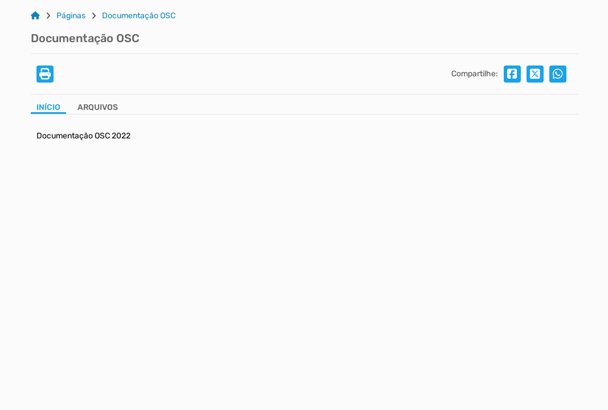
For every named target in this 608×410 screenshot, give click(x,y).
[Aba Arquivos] (98, 108)
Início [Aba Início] (48, 107)
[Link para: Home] (35, 15)
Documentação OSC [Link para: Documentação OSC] (139, 15)
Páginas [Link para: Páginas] (70, 15)
